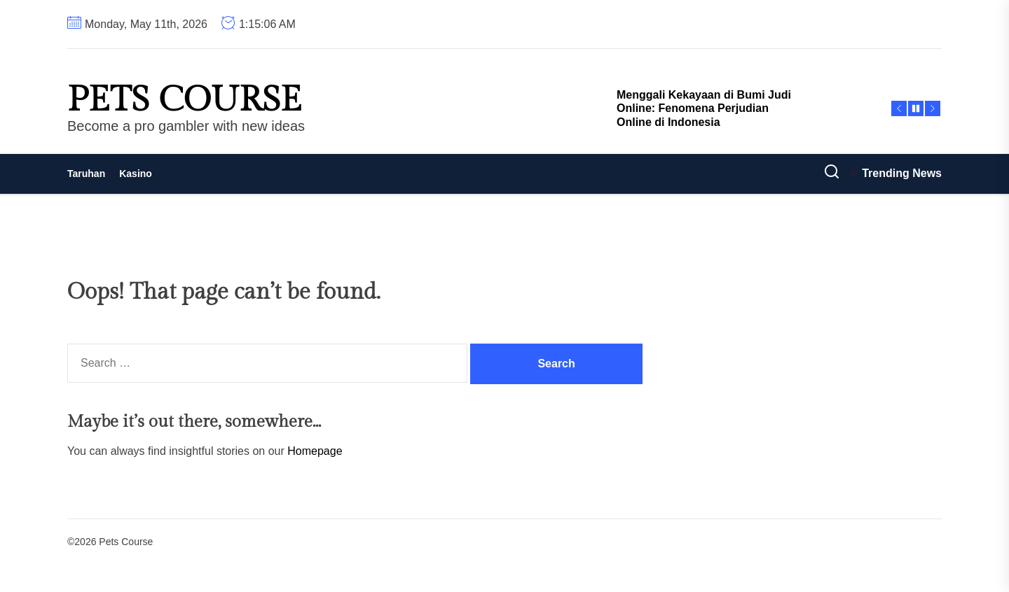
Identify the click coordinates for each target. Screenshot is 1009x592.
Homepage (314, 451)
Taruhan (86, 173)
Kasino (135, 173)
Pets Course (184, 100)
